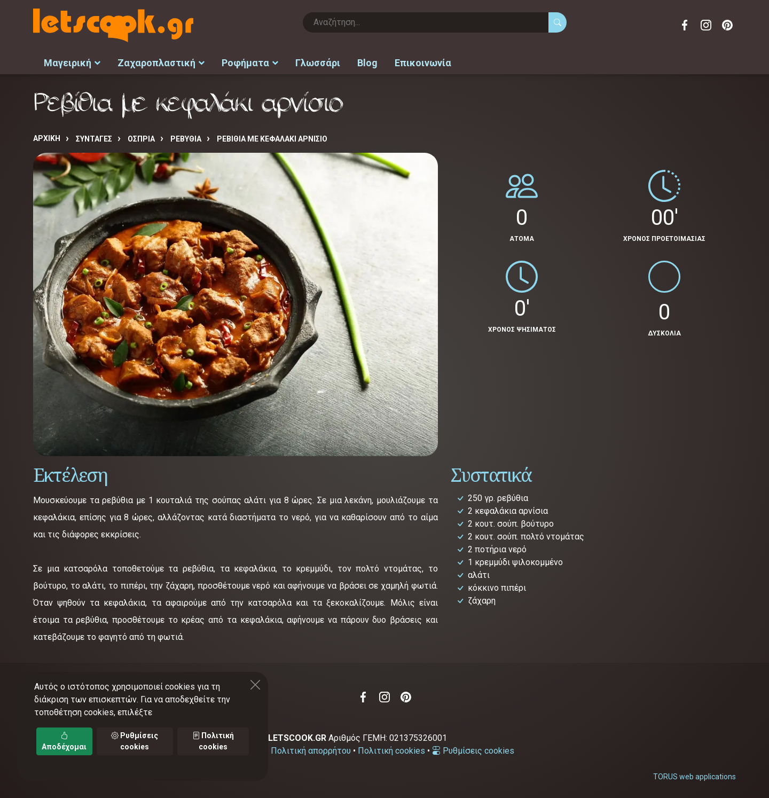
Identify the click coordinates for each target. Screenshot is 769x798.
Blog (367, 61)
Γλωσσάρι (317, 61)
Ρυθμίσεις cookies (473, 749)
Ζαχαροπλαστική (161, 61)
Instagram (706, 25)
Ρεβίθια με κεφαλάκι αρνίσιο (272, 137)
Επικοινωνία (423, 61)
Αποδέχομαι (64, 741)
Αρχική (46, 136)
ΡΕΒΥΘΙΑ (185, 137)
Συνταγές (94, 137)
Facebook (684, 25)
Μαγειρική (72, 61)
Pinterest (727, 25)
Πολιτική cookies (391, 749)
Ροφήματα (250, 61)
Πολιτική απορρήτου (311, 749)
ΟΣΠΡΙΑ (141, 137)
